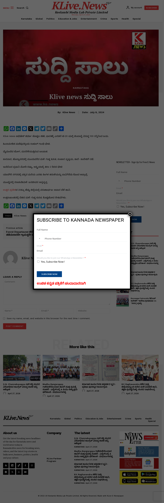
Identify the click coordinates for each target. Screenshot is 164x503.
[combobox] (39, 238)
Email (40, 246)
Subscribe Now (49, 274)
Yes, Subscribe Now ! (53, 261)
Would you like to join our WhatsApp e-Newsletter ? (61, 258)
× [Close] (130, 214)
